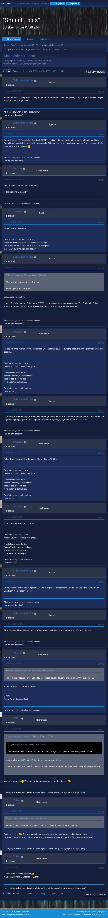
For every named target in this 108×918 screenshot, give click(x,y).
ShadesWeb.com (22, 915)
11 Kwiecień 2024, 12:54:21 (14, 410)
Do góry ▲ (102, 912)
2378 (54, 71)
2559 (61, 71)
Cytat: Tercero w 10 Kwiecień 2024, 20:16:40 (27, 275)
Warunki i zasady (90, 912)
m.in (33, 419)
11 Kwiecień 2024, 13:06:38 (14, 452)
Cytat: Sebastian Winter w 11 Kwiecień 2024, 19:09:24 (31, 671)
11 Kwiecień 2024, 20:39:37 (14, 663)
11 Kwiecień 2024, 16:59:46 (14, 517)
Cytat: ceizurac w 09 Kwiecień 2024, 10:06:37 (27, 818)
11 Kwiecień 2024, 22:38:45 (14, 729)
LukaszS (18, 211)
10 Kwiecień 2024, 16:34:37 (14, 91)
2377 (48, 71)
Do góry (7, 894)
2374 (29, 71)
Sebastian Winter (23, 80)
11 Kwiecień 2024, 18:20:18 (14, 581)
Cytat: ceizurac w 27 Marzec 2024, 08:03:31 (28, 744)
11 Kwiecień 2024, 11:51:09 (14, 342)
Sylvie (44, 49)
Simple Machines (22, 912)
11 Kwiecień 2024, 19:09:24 (14, 624)
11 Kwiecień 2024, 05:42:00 (14, 268)
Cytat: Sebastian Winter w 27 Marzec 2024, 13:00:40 (30, 736)
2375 (35, 71)
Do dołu (7, 71)
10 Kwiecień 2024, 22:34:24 (14, 222)
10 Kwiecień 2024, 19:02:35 (14, 134)
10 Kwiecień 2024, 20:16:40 (14, 179)
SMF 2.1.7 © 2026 (8, 912)
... (26, 71)
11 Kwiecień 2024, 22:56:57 (14, 867)
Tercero (17, 168)
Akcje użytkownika (95, 72)
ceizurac (18, 331)
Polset (16, 718)
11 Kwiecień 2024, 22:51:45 (14, 811)
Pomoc (80, 912)
